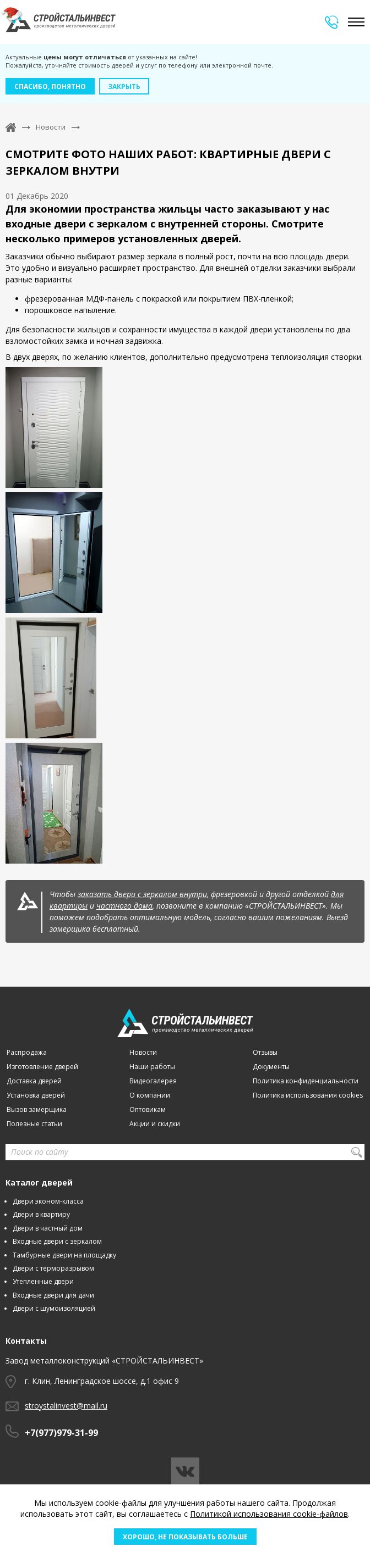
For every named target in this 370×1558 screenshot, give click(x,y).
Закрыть (124, 86)
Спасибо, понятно (50, 86)
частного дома (124, 905)
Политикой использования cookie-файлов (269, 1514)
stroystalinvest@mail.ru (66, 1405)
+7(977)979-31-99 (61, 1433)
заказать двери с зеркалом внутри (142, 894)
